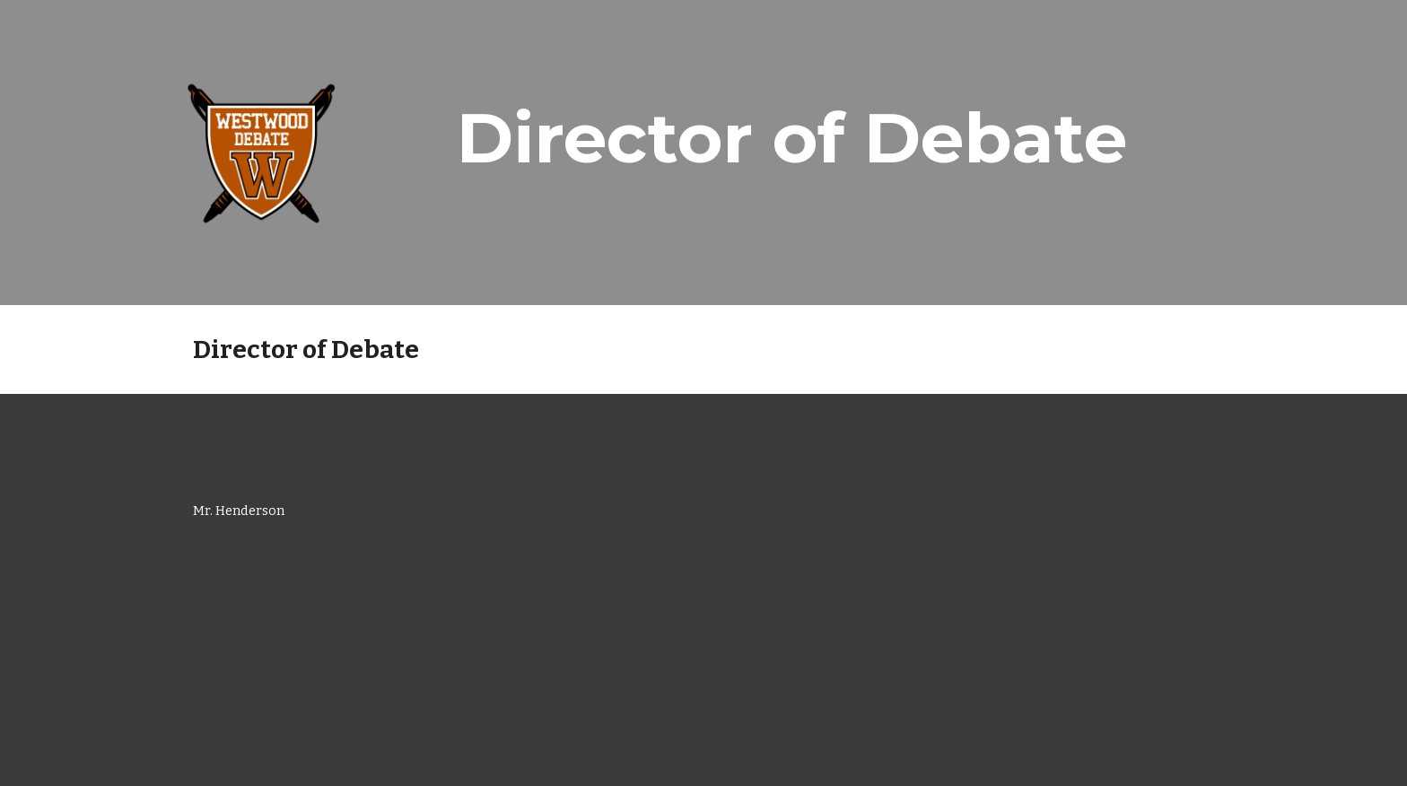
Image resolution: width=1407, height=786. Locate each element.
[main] (792, 138)
